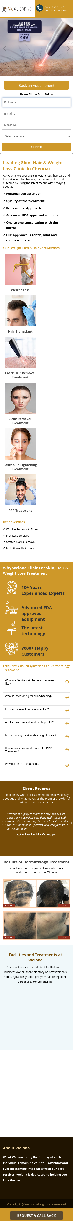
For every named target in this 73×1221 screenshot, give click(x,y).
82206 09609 (55, 6)
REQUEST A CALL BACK (36, 1215)
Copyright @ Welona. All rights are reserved (36, 1204)
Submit (36, 147)
